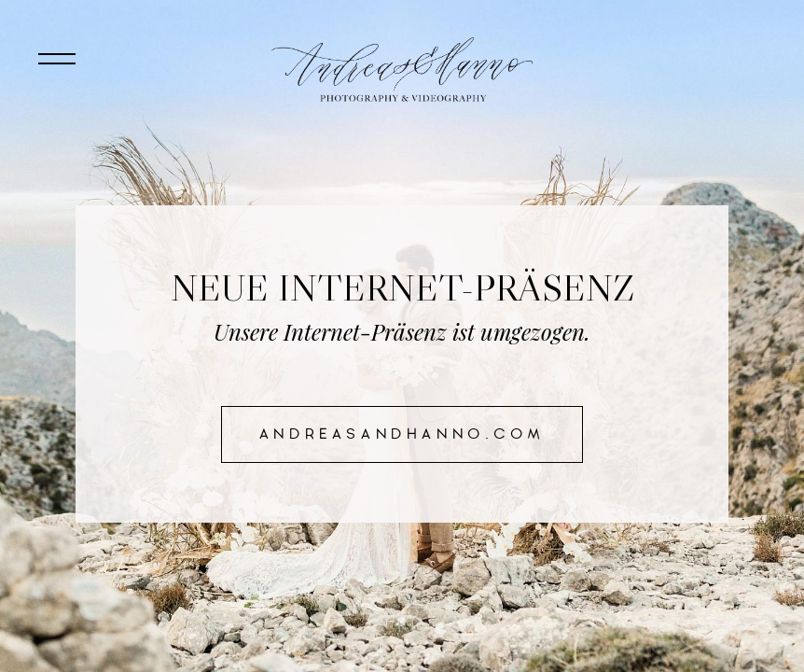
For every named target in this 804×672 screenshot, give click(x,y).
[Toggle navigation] (56, 59)
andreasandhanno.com (402, 434)
